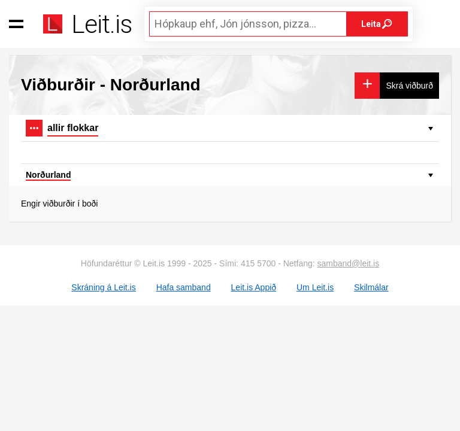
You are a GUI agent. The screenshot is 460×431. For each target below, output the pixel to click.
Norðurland (48, 175)
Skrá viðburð (409, 85)
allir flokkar (72, 128)
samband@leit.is (348, 263)
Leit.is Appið (254, 287)
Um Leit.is (315, 287)
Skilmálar (371, 287)
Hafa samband (183, 287)
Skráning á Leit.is (103, 287)
